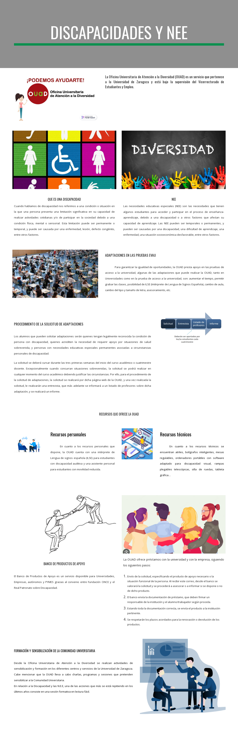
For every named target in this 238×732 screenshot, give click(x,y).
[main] (119, 34)
